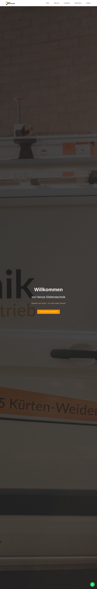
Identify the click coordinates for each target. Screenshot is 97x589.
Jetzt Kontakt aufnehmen (48, 311)
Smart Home (78, 3)
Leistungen (67, 3)
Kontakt (88, 3)
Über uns (56, 3)
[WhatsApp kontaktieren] (92, 584)
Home (47, 3)
